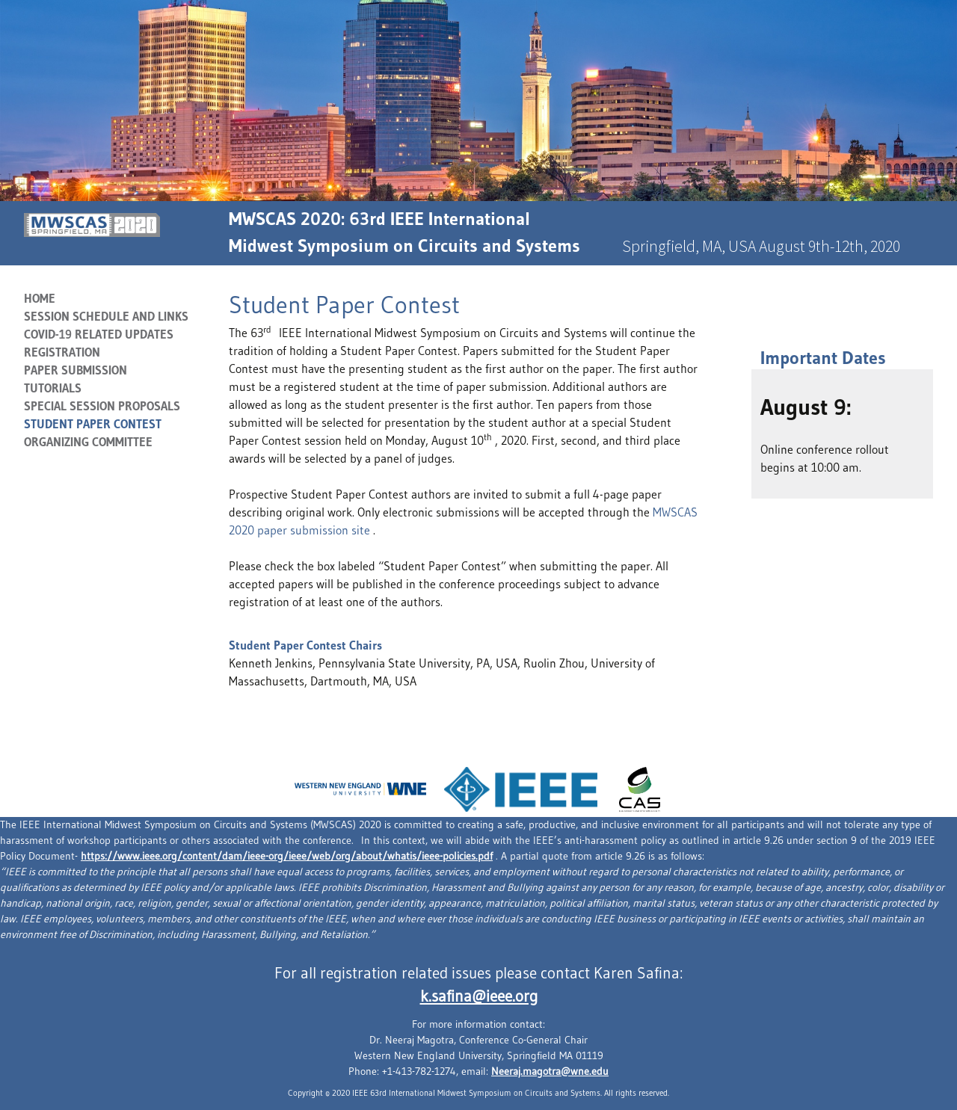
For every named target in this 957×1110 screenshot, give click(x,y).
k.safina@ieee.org (479, 996)
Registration (62, 352)
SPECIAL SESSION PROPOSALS (102, 405)
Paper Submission (75, 370)
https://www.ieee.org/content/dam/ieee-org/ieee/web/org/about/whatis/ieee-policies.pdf (287, 856)
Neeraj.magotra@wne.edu (550, 1071)
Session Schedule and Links (106, 316)
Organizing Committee (88, 441)
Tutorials (52, 387)
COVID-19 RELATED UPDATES (98, 334)
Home (39, 298)
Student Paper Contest (92, 423)
